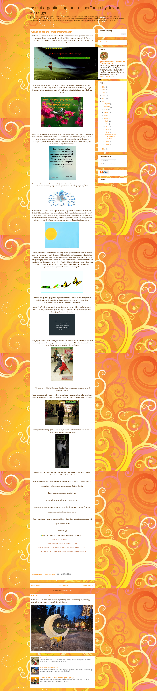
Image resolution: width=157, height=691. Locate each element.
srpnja (106, 109)
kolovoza (107, 107)
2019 (104, 98)
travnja (106, 115)
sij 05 (108, 145)
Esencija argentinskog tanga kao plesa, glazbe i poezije (57, 677)
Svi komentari (106, 164)
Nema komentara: (49, 574)
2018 (104, 101)
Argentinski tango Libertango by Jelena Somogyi (113, 62)
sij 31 (108, 126)
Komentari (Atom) (67, 590)
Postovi (104, 160)
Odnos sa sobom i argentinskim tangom (51, 32)
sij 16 (108, 132)
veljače (106, 121)
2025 (104, 87)
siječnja (106, 124)
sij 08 (108, 142)
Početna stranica (62, 585)
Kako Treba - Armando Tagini (42, 596)
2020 (104, 95)
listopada (107, 104)
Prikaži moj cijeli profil (107, 76)
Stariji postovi (88, 585)
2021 (104, 93)
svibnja (106, 112)
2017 (104, 149)
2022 (104, 90)
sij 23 (108, 129)
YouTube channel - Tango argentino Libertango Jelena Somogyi (62, 551)
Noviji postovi (36, 585)
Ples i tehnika (44, 658)
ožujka (106, 118)
